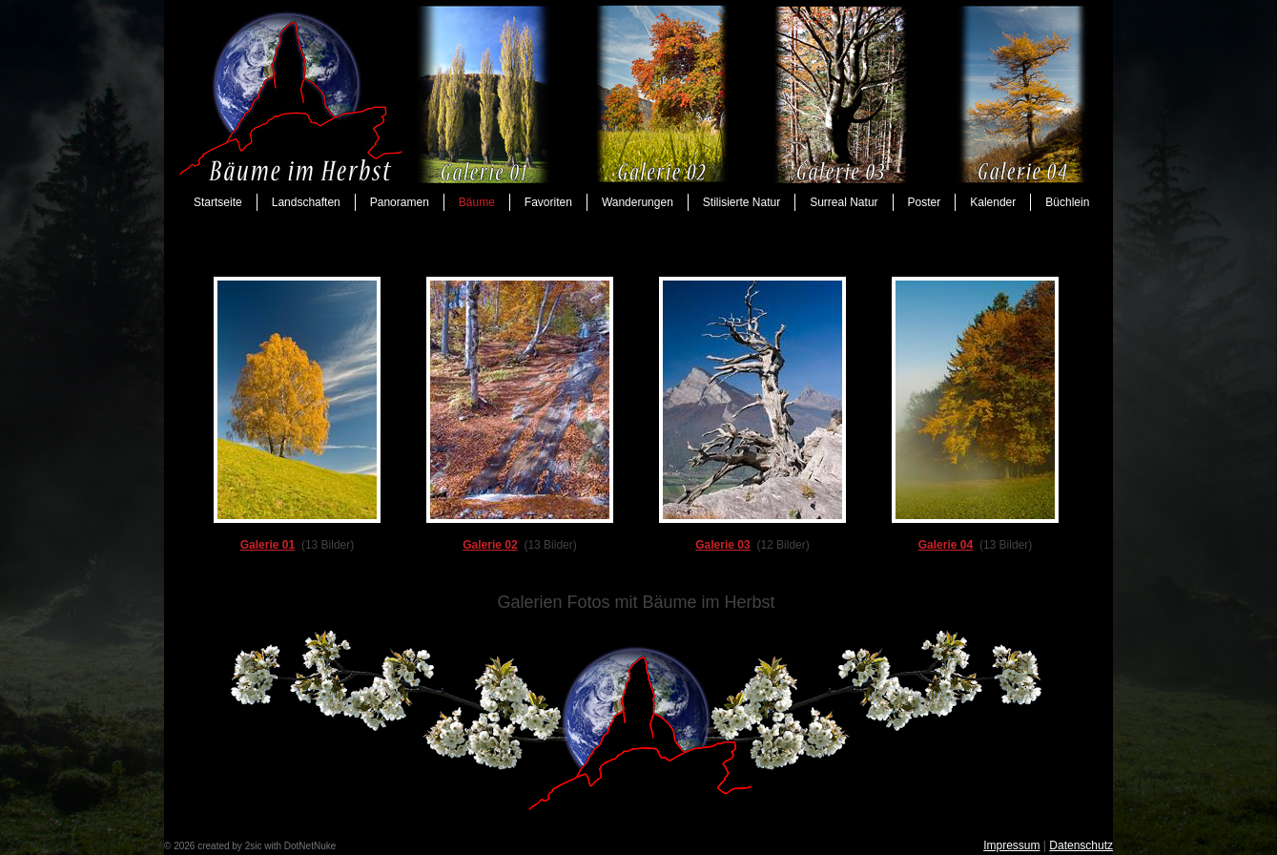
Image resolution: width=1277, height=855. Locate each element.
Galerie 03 (722, 545)
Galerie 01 (267, 545)
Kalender (993, 202)
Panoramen (399, 202)
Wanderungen (637, 202)
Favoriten (548, 202)
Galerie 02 (490, 545)
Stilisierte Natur (741, 202)
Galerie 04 (945, 545)
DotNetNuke (310, 846)
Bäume (477, 202)
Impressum (1011, 845)
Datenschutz (1081, 845)
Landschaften (306, 202)
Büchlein (1067, 202)
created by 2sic (229, 846)
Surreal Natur (843, 202)
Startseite (218, 202)
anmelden (360, 846)
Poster (924, 202)
